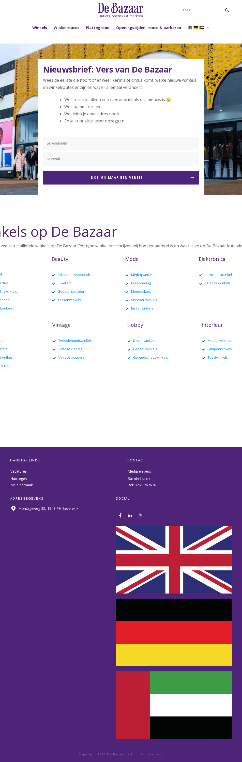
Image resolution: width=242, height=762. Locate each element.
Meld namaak (21, 485)
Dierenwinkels (144, 340)
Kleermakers (141, 291)
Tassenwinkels (69, 300)
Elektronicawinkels (219, 274)
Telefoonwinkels (218, 283)
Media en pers (139, 471)
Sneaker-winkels (144, 300)
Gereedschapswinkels (150, 357)
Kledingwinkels (142, 274)
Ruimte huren (139, 478)
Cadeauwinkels (145, 349)
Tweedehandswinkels (75, 340)
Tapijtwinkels (218, 357)
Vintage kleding (70, 349)
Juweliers (65, 283)
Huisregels (18, 478)
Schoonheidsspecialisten (77, 274)
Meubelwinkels (219, 340)
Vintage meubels (71, 357)
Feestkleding (141, 283)
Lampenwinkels (220, 349)
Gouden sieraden (71, 291)
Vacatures (18, 471)
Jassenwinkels (142, 308)
